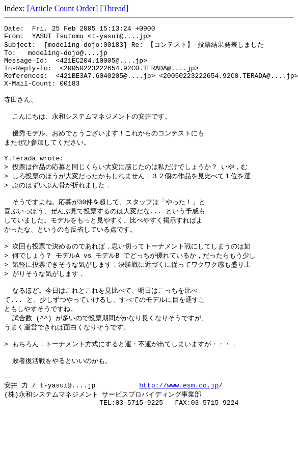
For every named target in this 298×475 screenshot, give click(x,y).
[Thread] (114, 8)
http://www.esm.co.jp (179, 426)
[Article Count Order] (62, 8)
